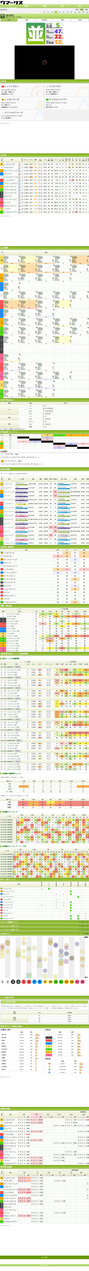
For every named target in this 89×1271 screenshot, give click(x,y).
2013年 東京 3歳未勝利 (6, 842)
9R (75, 12)
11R (83, 12)
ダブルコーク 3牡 (12, 680)
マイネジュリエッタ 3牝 (14, 767)
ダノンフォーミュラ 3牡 (13, 645)
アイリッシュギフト (10, 183)
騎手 (27, 6)
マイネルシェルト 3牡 (13, 704)
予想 (44, 6)
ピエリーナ (7, 174)
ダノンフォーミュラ (10, 170)
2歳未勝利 (40, 275)
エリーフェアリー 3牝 (13, 696)
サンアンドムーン (10, 186)
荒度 (62, 20)
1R (44, 12)
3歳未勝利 (6, 257)
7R (67, 12)
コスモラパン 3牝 (12, 714)
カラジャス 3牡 (10, 619)
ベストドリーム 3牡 (13, 722)
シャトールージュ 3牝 (12, 648)
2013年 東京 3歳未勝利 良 (6, 761)
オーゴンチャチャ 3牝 (13, 764)
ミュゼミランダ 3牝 (12, 636)
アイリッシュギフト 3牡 (13, 631)
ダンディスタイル (10, 190)
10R (79, 12)
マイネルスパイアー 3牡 (13, 638)
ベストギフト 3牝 (12, 672)
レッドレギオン (9, 180)
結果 (26, 20)
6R (63, 12)
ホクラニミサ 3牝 (12, 754)
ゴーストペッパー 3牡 (13, 706)
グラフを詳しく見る (83, 922)
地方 (80, 6)
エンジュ (7, 202)
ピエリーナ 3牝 (10, 628)
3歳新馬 (40, 311)
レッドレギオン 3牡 (12, 623)
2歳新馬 (57, 275)
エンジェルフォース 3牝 (13, 614)
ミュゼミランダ (9, 164)
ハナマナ (7, 209)
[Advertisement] (44, 137)
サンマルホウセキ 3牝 (13, 735)
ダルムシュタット (10, 206)
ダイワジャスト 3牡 (13, 746)
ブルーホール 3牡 (12, 675)
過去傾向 (44, 20)
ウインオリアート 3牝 (13, 691)
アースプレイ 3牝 (12, 738)
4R (56, 12)
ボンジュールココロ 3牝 (14, 769)
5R (60, 12)
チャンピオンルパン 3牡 (14, 670)
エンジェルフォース (10, 177)
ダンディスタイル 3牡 (12, 641)
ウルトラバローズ (10, 193)
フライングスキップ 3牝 (14, 712)
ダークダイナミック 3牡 (14, 759)
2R (48, 12)
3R (52, 12)
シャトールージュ (10, 199)
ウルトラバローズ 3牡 (12, 621)
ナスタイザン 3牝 (11, 616)
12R (87, 12)
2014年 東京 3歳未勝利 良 (6, 667)
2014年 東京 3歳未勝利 (6, 820)
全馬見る (17, 667)
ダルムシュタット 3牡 (12, 650)
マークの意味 (85, 934)
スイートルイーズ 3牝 (13, 727)
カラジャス (7, 196)
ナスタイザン (8, 167)
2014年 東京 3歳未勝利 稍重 (7, 740)
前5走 (80, 20)
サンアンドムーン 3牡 (12, 643)
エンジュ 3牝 (10, 626)
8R (71, 12)
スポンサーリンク (5, 123)
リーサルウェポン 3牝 (13, 743)
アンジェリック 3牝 (13, 733)
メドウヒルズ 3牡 (12, 701)
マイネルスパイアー (10, 212)
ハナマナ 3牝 (10, 633)
